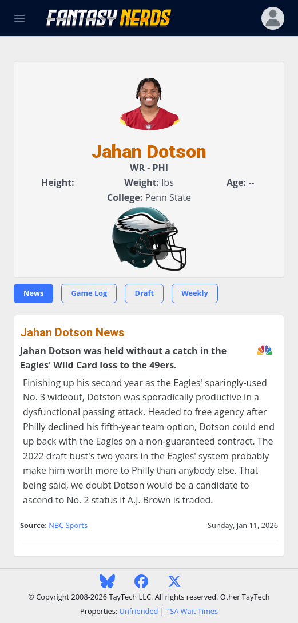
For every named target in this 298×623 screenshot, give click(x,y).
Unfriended (139, 611)
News (33, 293)
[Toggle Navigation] (19, 18)
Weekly (194, 293)
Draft (144, 293)
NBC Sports (68, 525)
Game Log (89, 293)
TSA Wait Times (192, 611)
